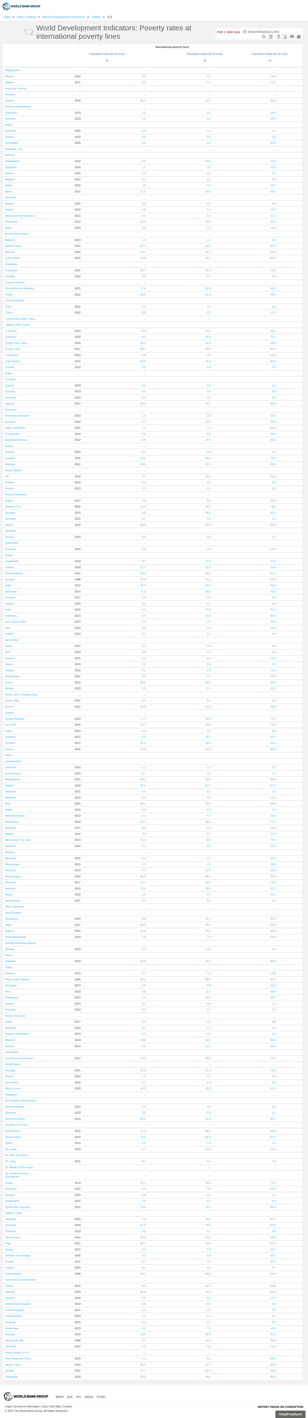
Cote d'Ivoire (12, 361)
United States (13, 1315)
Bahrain (10, 154)
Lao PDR (10, 724)
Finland (9, 482)
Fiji (7, 476)
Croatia (9, 367)
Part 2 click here (228, 32)
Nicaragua (11, 918)
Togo (8, 1243)
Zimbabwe (11, 1376)
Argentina (11, 112)
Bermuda (10, 197)
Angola (9, 100)
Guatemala (12, 561)
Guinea (9, 567)
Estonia (9, 451)
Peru (8, 991)
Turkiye (9, 1267)
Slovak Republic (15, 1106)
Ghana (9, 524)
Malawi (9, 785)
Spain (8, 1143)
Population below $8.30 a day (270, 53)
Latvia (8, 730)
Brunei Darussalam (16, 233)
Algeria (9, 82)
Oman (9, 955)
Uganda (10, 1291)
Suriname (11, 1188)
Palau (8, 967)
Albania (9, 76)
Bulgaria (10, 239)
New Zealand (13, 912)
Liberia (9, 749)
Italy (7, 652)
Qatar (8, 1021)
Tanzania (10, 1225)
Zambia (9, 1370)
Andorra (10, 94)
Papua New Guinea (17, 979)
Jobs (45, 1406)
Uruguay (10, 1322)
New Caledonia (14, 906)
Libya (8, 755)
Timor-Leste (12, 1237)
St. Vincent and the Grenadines (16, 1175)
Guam (9, 555)
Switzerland (12, 1200)
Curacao (10, 379)
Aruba (8, 124)
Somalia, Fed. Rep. (16, 1124)
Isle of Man (12, 639)
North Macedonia (15, 936)
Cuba (8, 373)
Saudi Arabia (12, 1064)
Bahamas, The (14, 149)
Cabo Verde (12, 257)
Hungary (10, 597)
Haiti (8, 585)
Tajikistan (10, 1219)
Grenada (10, 549)
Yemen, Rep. (13, 1364)
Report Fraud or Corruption (280, 1406)
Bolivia (9, 209)
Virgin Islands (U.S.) (17, 1352)
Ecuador (10, 421)
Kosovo (9, 706)
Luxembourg (12, 773)
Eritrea (9, 445)
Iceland (9, 603)
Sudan (9, 1182)
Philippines (11, 997)
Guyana (10, 579)
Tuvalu (9, 1285)
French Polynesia (15, 494)
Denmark (10, 397)
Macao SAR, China (18, 324)
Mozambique (13, 876)
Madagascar (12, 779)
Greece (9, 536)
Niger (8, 924)
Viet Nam (10, 1346)
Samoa (9, 1046)
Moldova (10, 846)
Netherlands (12, 900)
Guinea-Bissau (14, 573)
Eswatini (10, 458)
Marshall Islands (15, 815)
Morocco (10, 870)
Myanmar (11, 882)
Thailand (10, 1231)
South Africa (12, 1130)
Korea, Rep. (12, 700)
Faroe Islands (13, 470)
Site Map (55, 1406)
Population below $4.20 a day (205, 53)
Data (7, 17)
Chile (8, 306)
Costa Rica (12, 355)
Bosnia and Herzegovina (20, 215)
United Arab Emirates (18, 1303)
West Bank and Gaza (18, 1358)
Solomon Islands (15, 1118)
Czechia (10, 391)
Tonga (9, 1249)
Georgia (10, 512)
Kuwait (9, 712)
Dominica (11, 409)
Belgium (10, 179)
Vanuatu (10, 1334)
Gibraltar (10, 530)
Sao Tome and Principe (19, 1058)
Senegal (10, 1070)
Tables (97, 17)
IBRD (60, 1397)
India (8, 609)
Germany (10, 518)
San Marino (12, 1052)
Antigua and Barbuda (18, 106)
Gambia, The (13, 506)
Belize (9, 185)
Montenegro (12, 864)
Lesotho (10, 742)
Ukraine (10, 1297)
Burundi (10, 252)
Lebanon (10, 736)
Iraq (7, 627)
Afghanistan (12, 70)
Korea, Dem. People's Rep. (21, 694)
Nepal (8, 894)
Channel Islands (15, 300)
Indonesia (11, 615)
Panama (10, 973)
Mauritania (11, 821)
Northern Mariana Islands (20, 943)
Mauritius (10, 827)
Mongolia (10, 858)
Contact (67, 1406)
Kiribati (9, 688)
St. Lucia (10, 1161)
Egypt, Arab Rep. (15, 427)
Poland (9, 1003)
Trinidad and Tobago (17, 1255)
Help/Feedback (290, 1414)
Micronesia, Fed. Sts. (18, 839)
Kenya (9, 682)
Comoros (10, 336)
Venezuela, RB (14, 1340)
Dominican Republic (17, 415)
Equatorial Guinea (16, 439)
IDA (70, 1397)
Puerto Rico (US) (15, 1015)
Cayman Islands (15, 282)
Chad (8, 294)
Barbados (11, 167)
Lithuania (10, 767)
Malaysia (10, 791)
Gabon (9, 500)
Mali (7, 803)
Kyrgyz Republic (15, 718)
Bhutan (9, 203)
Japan (9, 664)
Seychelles (11, 1082)
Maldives (10, 797)
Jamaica (10, 658)
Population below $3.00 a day (107, 53)
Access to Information (27, 1406)
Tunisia (9, 1261)
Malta (8, 809)
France (9, 488)
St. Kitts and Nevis (16, 1155)
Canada (10, 276)
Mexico (9, 833)
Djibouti (9, 403)
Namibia (10, 888)
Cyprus (9, 385)
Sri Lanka (11, 1149)
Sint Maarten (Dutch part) (20, 1100)
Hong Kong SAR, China (20, 318)
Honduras (11, 591)
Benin (8, 191)
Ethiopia (10, 464)
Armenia (10, 118)
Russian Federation (17, 1033)
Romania (10, 1027)
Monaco (10, 852)
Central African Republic (19, 288)
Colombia (11, 330)
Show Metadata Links (263, 32)
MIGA (89, 1397)
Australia (10, 130)
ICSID (101, 1397)
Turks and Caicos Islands (20, 1279)
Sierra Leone (13, 1088)
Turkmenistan (13, 1273)
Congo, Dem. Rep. (16, 342)
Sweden (10, 1194)
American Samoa (15, 88)
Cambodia (11, 264)
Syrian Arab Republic (18, 1207)
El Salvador (12, 433)
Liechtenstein (13, 761)
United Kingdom (14, 1310)
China (8, 312)
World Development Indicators (64, 17)
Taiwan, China (13, 1212)
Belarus (9, 173)
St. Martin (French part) (19, 1167)
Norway (9, 949)
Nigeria (9, 930)
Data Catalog (27, 17)
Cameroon (11, 270)
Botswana (11, 221)
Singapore (11, 1094)
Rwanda (10, 1039)
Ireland (9, 633)
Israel (8, 645)
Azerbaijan (11, 142)
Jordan (9, 670)
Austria (9, 136)
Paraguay (11, 985)
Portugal (10, 1009)
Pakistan (10, 961)
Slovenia (10, 1112)
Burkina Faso (13, 245)
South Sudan (13, 1137)
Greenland (11, 542)
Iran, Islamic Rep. (15, 621)
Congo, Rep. (12, 348)
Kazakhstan (12, 676)
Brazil (8, 227)
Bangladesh (12, 161)
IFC (78, 1397)
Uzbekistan (12, 1328)
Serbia (9, 1076)
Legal (8, 1406)
